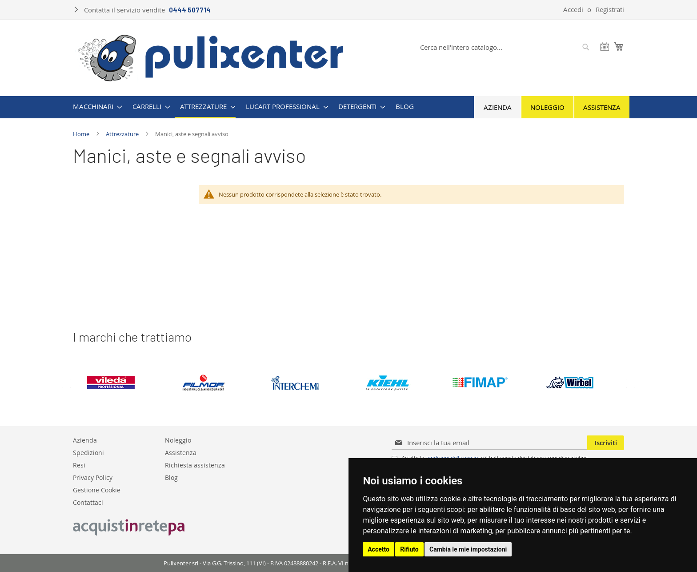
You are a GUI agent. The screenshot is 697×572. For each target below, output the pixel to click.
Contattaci (88, 502)
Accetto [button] (378, 549)
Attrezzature (123, 134)
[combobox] (505, 47)
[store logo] (210, 57)
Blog (171, 477)
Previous (66, 383)
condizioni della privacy (452, 457)
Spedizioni (88, 452)
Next (630, 383)
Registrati (610, 9)
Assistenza (602, 107)
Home (82, 134)
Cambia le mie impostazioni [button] (468, 549)
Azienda (498, 107)
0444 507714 (190, 10)
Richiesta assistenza (195, 464)
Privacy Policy (92, 477)
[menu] (348, 107)
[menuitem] (95, 106)
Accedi (573, 9)
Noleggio (547, 107)
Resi (79, 464)
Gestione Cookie (96, 489)
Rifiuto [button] (409, 549)
